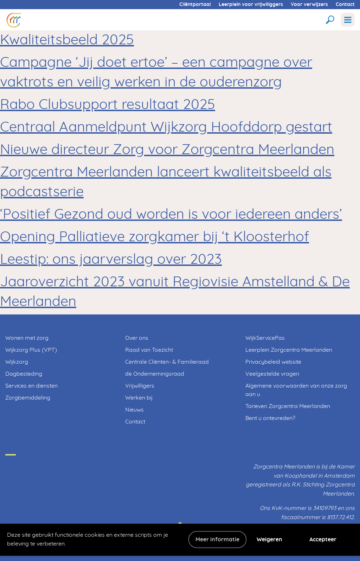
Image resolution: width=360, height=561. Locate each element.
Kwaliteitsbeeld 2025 (67, 40)
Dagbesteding (23, 374)
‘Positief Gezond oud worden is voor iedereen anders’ (171, 215)
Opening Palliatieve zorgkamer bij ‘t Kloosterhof (154, 237)
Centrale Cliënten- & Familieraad (167, 362)
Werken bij (139, 398)
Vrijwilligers (139, 386)
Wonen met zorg (27, 338)
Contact (345, 4)
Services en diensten (31, 386)
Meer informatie (217, 539)
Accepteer (322, 539)
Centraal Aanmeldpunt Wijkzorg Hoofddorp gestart (166, 127)
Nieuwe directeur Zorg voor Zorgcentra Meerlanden (167, 150)
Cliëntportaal (195, 4)
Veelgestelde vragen (272, 374)
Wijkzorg (16, 362)
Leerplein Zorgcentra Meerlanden (288, 350)
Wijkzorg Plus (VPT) (31, 350)
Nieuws (134, 410)
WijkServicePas (265, 338)
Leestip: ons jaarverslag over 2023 (111, 260)
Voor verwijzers (309, 4)
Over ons (136, 338)
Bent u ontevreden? (270, 418)
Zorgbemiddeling (27, 398)
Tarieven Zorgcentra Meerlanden (287, 406)
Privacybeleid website (273, 362)
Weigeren (269, 539)
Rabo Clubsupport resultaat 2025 (107, 105)
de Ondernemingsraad (154, 374)
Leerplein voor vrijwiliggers (251, 4)
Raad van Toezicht (149, 350)
